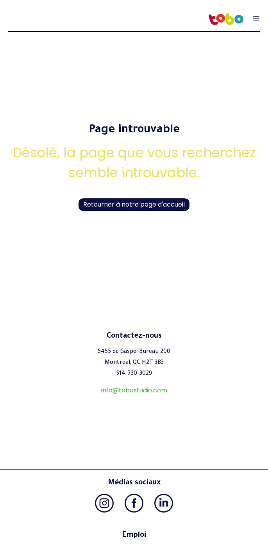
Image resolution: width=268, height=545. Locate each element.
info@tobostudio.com (134, 390)
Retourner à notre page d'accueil (134, 204)
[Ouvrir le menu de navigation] (256, 19)
